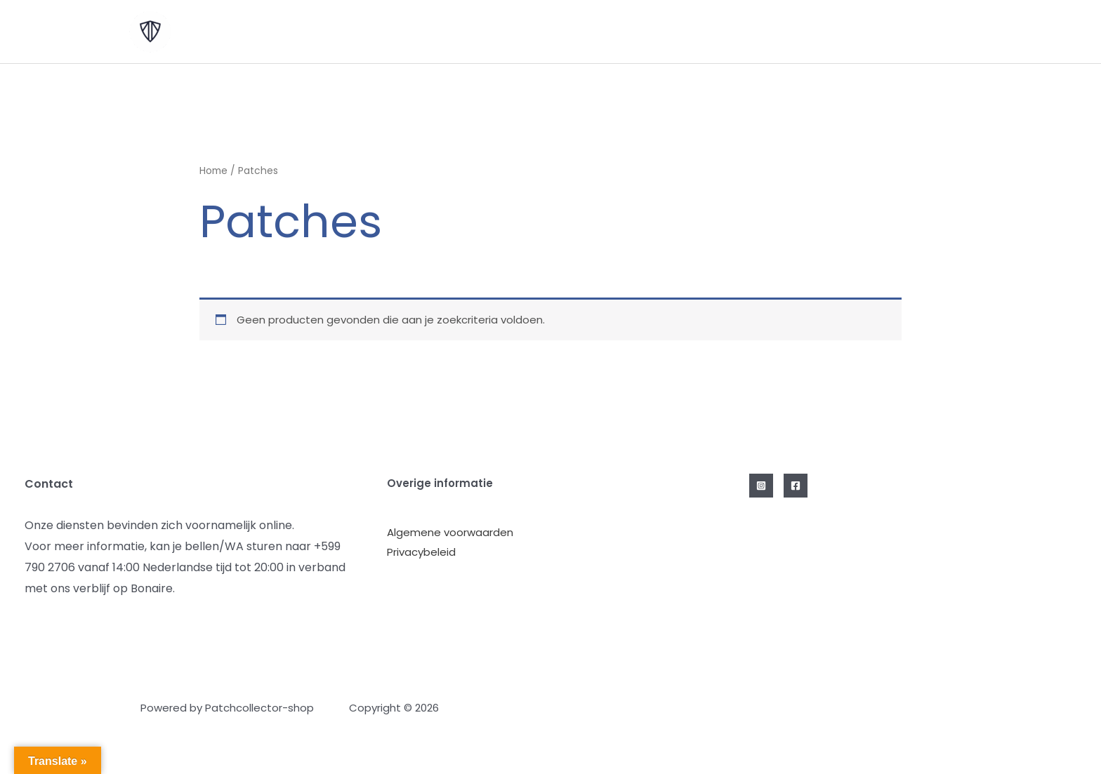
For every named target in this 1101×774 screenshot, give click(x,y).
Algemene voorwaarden (450, 532)
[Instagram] (761, 486)
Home (213, 171)
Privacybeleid (421, 552)
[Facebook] (795, 486)
